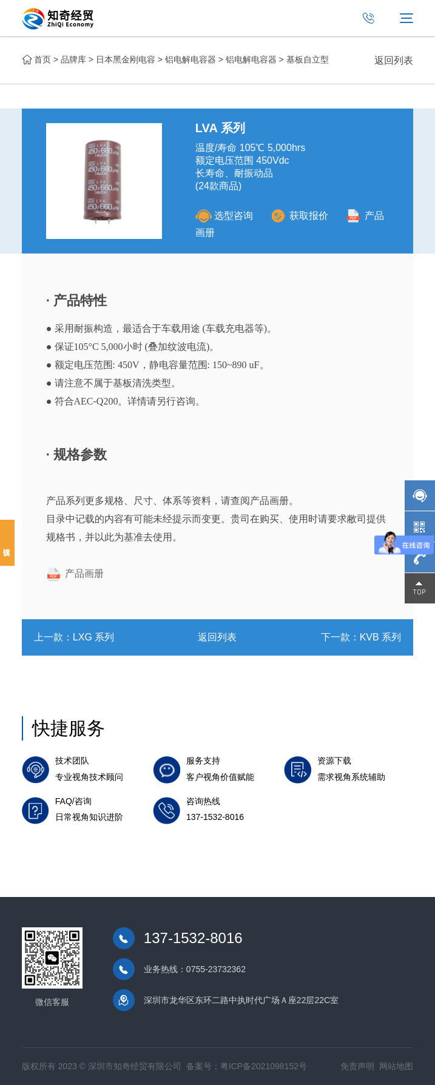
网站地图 (396, 1066)
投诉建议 (7, 543)
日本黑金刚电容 (125, 59)
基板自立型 (307, 59)
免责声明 (357, 1066)
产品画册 (75, 573)
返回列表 (393, 60)
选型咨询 (224, 215)
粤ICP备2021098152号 (263, 1066)
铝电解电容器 (190, 59)
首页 (42, 59)
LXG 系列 (93, 637)
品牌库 (73, 59)
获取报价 (299, 215)
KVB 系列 (380, 637)
